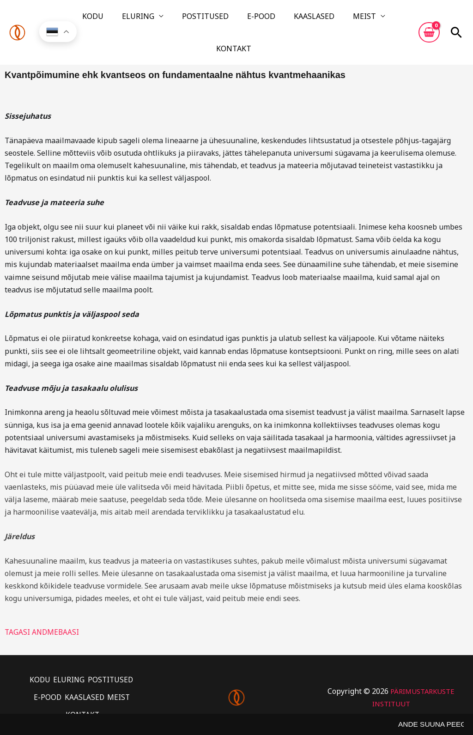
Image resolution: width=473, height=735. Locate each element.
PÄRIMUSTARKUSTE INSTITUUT (391, 671)
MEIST (318, 20)
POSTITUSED (192, 20)
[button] (456, 19)
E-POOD (237, 20)
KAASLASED (279, 20)
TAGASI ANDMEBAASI (43, 607)
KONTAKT (364, 20)
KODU (102, 20)
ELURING (136, 20)
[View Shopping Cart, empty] (429, 20)
